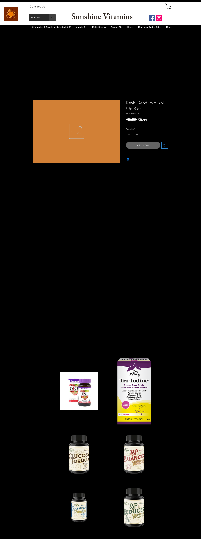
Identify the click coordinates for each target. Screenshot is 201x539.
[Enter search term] (37, 17)
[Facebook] (152, 18)
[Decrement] (128, 134)
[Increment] (137, 134)
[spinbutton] (133, 134)
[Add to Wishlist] (164, 145)
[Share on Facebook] (128, 159)
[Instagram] (159, 18)
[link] (169, 6)
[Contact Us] (38, 6)
